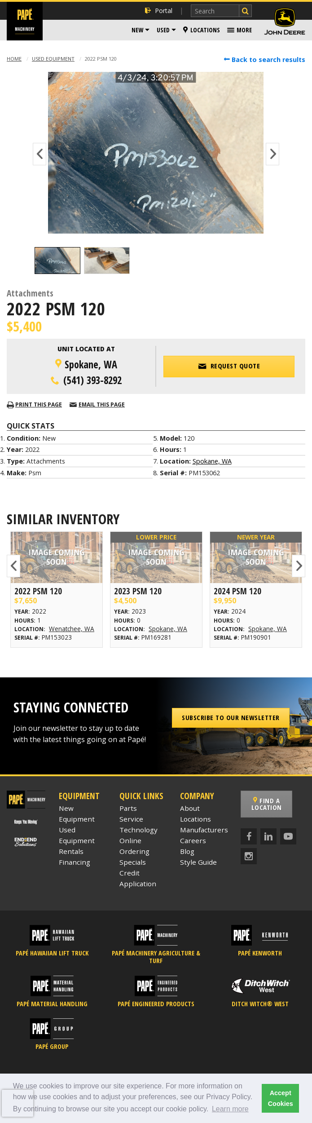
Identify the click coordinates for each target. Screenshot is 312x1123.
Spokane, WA (212, 461)
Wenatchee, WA (71, 628)
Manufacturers (204, 829)
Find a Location (266, 804)
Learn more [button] (230, 1109)
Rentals (71, 851)
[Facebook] (249, 836)
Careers (193, 840)
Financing (74, 862)
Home (14, 58)
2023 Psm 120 (138, 591)
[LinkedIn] (268, 836)
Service (131, 818)
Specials (132, 862)
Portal (158, 10)
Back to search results (264, 59)
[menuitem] (140, 30)
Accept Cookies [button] (280, 1098)
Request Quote (229, 366)
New (137, 30)
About (190, 808)
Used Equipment (53, 58)
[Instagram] (249, 856)
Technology (138, 829)
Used (163, 30)
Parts (128, 808)
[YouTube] (288, 836)
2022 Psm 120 (38, 591)
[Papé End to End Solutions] (25, 841)
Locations (201, 30)
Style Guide (198, 862)
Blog (187, 851)
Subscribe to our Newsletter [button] (231, 717)
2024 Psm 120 (237, 591)
